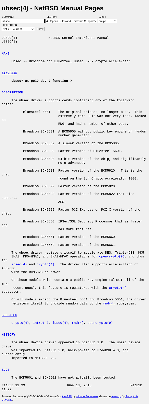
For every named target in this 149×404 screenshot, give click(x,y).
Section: (53, 17)
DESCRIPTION (12, 92)
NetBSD (67, 396)
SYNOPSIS (9, 73)
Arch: (104, 17)
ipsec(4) (19, 264)
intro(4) (41, 323)
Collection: (10, 25)
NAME (5, 53)
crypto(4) (45, 264)
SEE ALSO (9, 315)
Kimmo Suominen (87, 396)
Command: (9, 17)
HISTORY (8, 335)
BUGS (5, 370)
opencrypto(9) (112, 256)
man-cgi (116, 396)
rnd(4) (109, 303)
